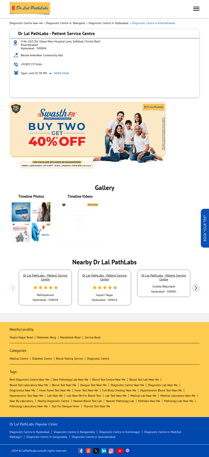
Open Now (61, 73)
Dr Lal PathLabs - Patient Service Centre (45, 277)
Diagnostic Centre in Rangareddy (74, 432)
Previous (13, 288)
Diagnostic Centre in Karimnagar (119, 432)
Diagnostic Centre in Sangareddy (46, 437)
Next (195, 288)
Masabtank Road (70, 337)
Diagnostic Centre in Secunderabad (94, 437)
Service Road (92, 337)
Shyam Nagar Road (21, 337)
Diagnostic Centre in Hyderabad (29, 432)
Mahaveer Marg (46, 337)
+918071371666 (31, 64)
